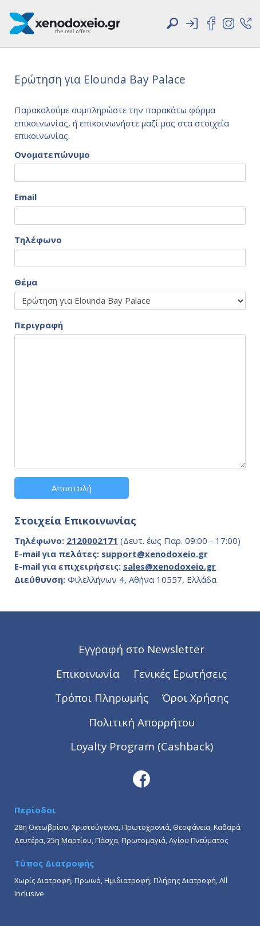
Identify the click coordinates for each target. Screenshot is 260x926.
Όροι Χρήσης (195, 697)
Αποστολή (72, 488)
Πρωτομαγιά (143, 840)
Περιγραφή (38, 325)
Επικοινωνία (88, 673)
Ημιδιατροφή (127, 880)
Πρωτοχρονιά (146, 827)
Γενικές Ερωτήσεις (180, 673)
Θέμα (25, 282)
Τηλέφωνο (38, 239)
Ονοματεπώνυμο (52, 154)
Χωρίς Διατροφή (42, 880)
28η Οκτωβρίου (41, 827)
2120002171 (92, 540)
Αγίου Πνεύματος (198, 840)
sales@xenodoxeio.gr (169, 566)
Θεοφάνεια (191, 827)
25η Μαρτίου (69, 840)
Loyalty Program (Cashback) (141, 746)
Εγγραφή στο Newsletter (141, 649)
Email (25, 196)
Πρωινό (87, 880)
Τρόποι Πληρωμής (101, 697)
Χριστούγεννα (95, 827)
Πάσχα (106, 840)
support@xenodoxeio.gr (154, 553)
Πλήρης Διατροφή (184, 880)
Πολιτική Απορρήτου (142, 722)
